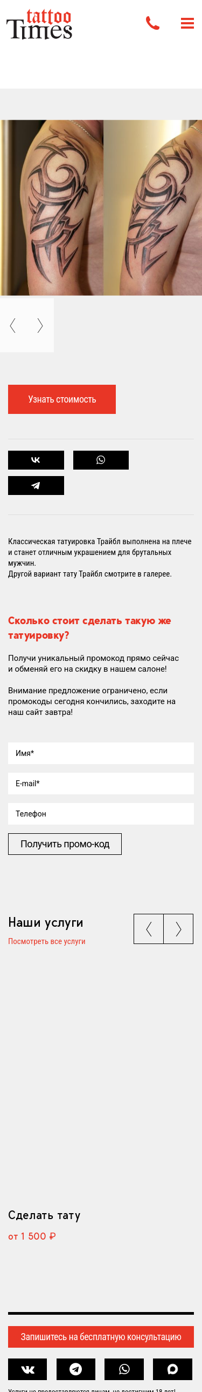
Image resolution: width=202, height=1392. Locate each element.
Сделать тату (44, 1215)
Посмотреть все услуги (47, 942)
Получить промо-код (64, 843)
